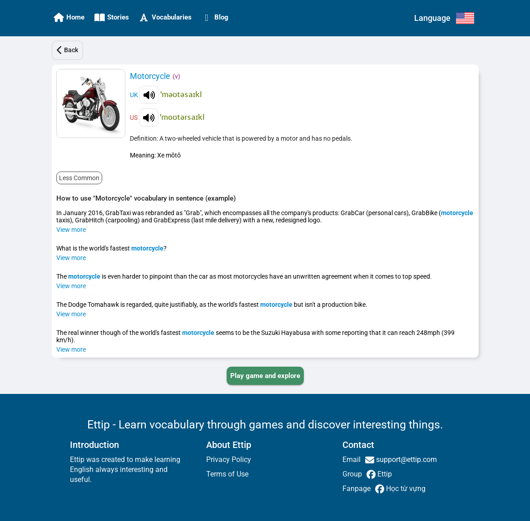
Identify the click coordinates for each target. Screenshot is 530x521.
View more (71, 229)
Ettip (384, 474)
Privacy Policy (228, 459)
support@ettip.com (405, 459)
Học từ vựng (405, 488)
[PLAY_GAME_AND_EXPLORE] (265, 376)
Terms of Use (227, 474)
